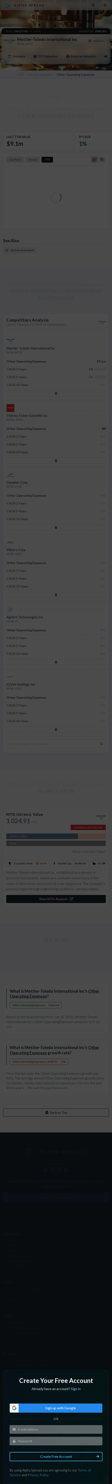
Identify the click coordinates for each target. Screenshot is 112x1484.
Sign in (75, 1365)
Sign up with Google (43, 1384)
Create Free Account (71, 1430)
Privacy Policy (39, 1448)
